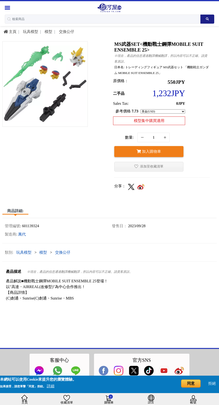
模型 (48, 32)
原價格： (120, 81)
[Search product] (207, 19)
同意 (191, 383)
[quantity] (153, 137)
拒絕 (212, 383)
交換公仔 (66, 32)
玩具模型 (30, 32)
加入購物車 (149, 151)
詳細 (50, 386)
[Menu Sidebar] (8, 8)
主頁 (10, 32)
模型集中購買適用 (149, 121)
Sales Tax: (121, 103)
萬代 (22, 234)
